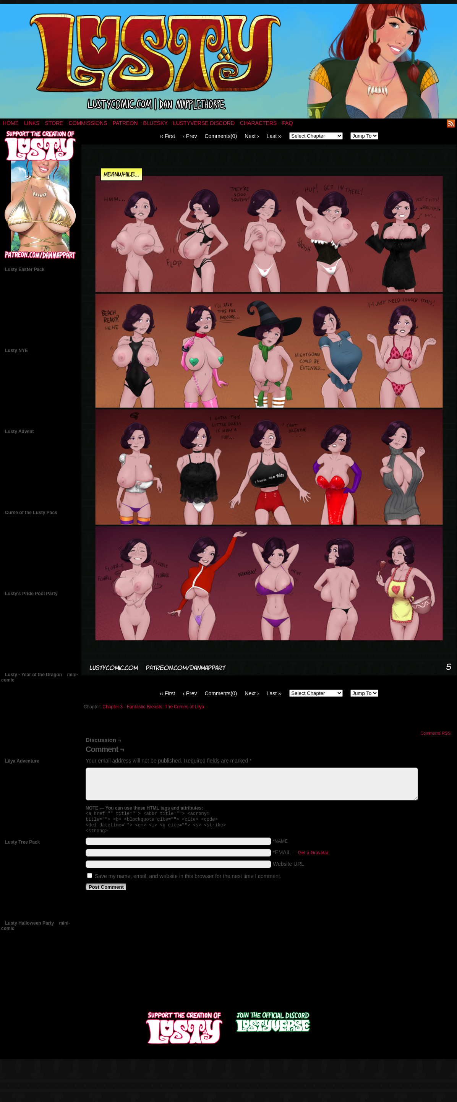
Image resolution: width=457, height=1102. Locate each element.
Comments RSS (435, 733)
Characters (258, 123)
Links (31, 123)
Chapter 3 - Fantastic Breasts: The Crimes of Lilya (153, 706)
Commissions (87, 123)
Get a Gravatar (313, 856)
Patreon (125, 123)
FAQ (287, 123)
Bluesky (155, 123)
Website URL (288, 867)
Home (11, 123)
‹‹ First (167, 136)
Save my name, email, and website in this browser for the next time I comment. (188, 879)
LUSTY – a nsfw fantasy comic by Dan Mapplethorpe (228, 61)
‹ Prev (190, 136)
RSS (451, 123)
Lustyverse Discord (204, 123)
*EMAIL (301, 855)
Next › (252, 136)
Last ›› (274, 136)
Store (54, 123)
